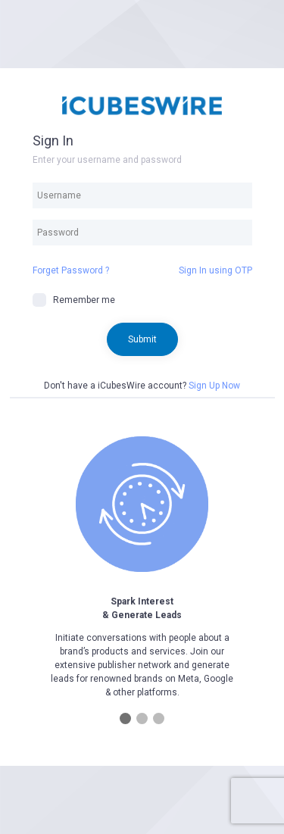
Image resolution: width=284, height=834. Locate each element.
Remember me (74, 300)
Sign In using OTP (215, 270)
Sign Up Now (214, 385)
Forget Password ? (71, 270)
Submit (142, 339)
